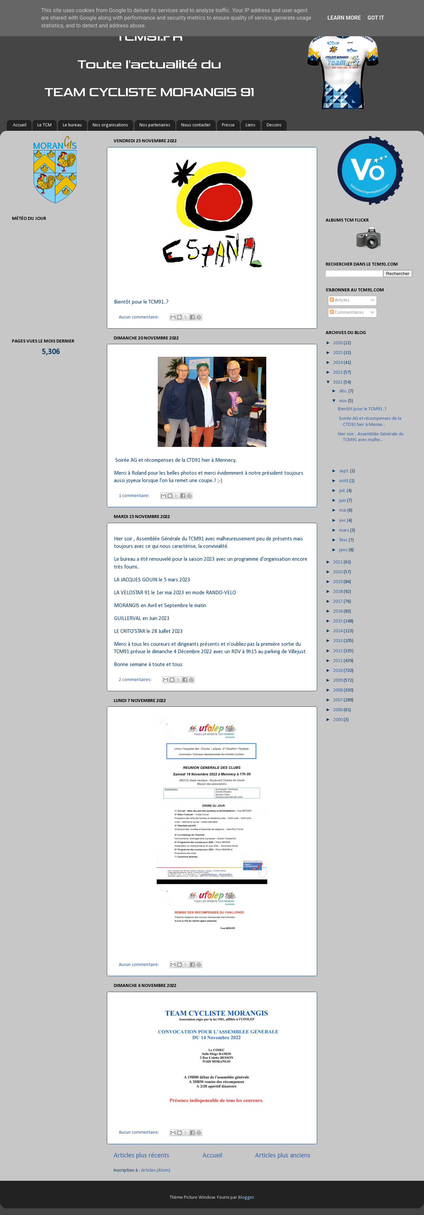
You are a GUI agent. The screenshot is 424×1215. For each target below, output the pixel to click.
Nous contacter (196, 125)
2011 (338, 660)
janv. (344, 550)
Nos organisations (110, 125)
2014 (338, 631)
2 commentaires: (136, 679)
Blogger (246, 1197)
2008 (338, 690)
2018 (338, 591)
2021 (338, 562)
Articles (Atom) (155, 1170)
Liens (250, 125)
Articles (339, 300)
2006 (338, 710)
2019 (338, 581)
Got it (375, 18)
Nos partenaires (154, 125)
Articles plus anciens (282, 1155)
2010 (338, 670)
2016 (338, 611)
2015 (338, 621)
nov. (343, 401)
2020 (338, 572)
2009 (338, 680)
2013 (338, 640)
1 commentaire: (135, 495)
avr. (343, 520)
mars (344, 530)
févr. (344, 540)
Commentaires (347, 312)
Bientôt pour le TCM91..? (362, 409)
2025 (338, 352)
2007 (338, 700)
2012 (338, 651)
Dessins (274, 125)
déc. (343, 391)
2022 (338, 382)
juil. (343, 490)
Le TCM (44, 125)
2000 (338, 719)
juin (343, 500)
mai (343, 510)
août (344, 480)
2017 (338, 601)
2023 (338, 372)
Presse (228, 125)
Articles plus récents (141, 1155)
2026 (338, 343)
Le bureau (72, 125)
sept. (344, 471)
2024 (338, 362)
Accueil (19, 125)
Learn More (344, 18)
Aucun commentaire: (139, 317)
